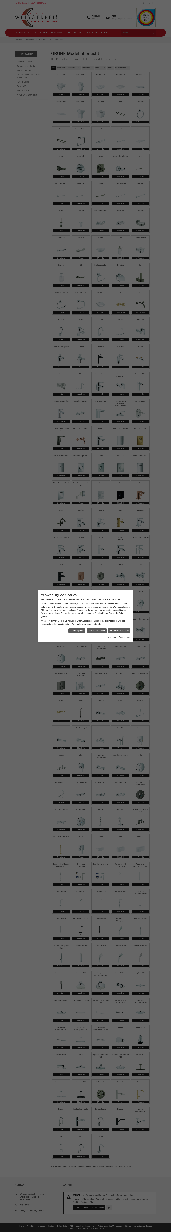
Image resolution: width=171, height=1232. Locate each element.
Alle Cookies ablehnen (96, 137)
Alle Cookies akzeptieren (119, 137)
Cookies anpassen (77, 137)
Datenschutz (124, 144)
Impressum (111, 144)
